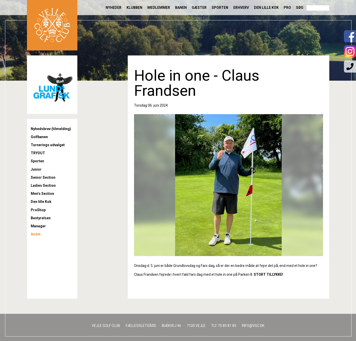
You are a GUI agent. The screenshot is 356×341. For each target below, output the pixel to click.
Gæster (199, 8)
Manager (38, 226)
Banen (181, 8)
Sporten (220, 8)
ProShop (38, 210)
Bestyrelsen (41, 218)
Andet (36, 234)
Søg (299, 8)
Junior (36, 169)
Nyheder (113, 8)
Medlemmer (158, 8)
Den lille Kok (266, 8)
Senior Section (43, 177)
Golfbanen (39, 137)
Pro (287, 8)
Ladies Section (43, 185)
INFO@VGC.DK (253, 326)
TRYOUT (38, 153)
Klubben (134, 8)
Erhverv (241, 8)
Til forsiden (52, 25)
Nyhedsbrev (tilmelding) (51, 129)
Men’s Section (42, 194)
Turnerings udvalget (48, 145)
